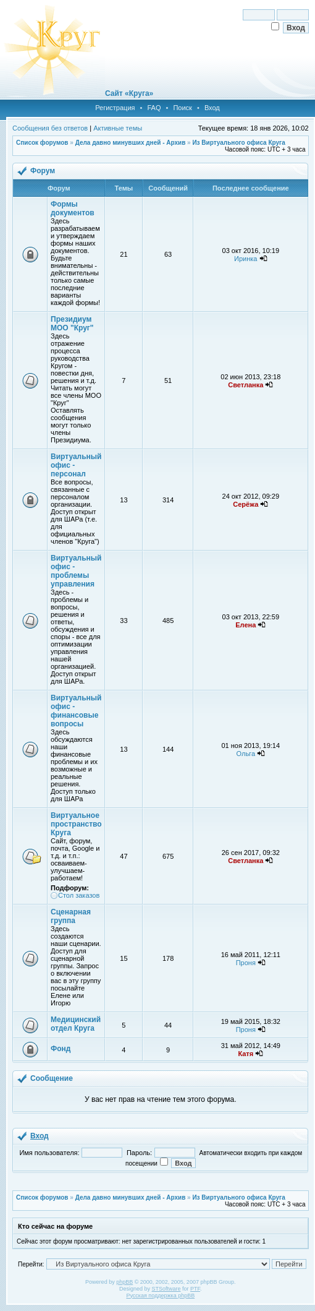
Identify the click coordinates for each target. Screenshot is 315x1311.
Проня (246, 962)
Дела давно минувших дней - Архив (130, 142)
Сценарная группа (71, 916)
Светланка (245, 385)
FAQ (154, 107)
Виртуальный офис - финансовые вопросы (76, 711)
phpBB (124, 1282)
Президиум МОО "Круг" (72, 323)
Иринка (245, 258)
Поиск (182, 107)
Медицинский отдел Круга (76, 1024)
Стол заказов (78, 895)
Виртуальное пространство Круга (76, 824)
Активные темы (117, 128)
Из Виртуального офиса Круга (238, 142)
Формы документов (72, 208)
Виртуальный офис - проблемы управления (76, 571)
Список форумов (42, 142)
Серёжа (245, 504)
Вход (212, 107)
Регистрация (115, 107)
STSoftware (166, 1289)
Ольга (246, 753)
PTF (195, 1289)
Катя (245, 1053)
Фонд (60, 1048)
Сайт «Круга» (129, 93)
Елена (245, 625)
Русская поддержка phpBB (160, 1295)
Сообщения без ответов (50, 128)
